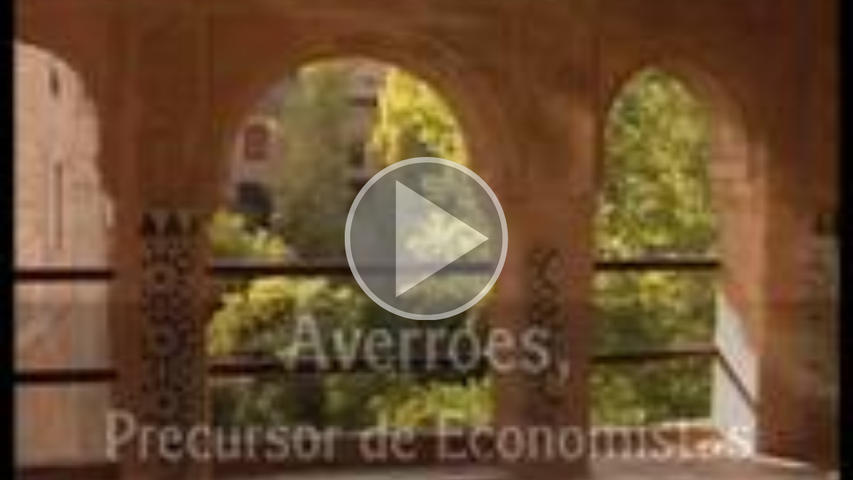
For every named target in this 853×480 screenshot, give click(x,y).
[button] (426, 240)
